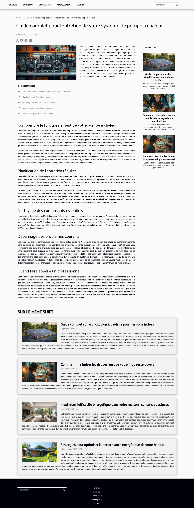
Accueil (19, 18)
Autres (81, 5)
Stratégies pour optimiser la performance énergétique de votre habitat (112, 444)
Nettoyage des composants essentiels (39, 102)
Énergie (13, 5)
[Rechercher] (166, 4)
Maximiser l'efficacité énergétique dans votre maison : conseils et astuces (115, 404)
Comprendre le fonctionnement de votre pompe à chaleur (46, 91)
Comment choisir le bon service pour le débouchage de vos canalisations (159, 118)
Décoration (45, 5)
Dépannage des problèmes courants (38, 108)
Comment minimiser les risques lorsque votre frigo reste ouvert (159, 157)
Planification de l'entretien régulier (37, 97)
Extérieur (28, 5)
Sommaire (28, 86)
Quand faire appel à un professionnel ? (38, 113)
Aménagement (64, 5)
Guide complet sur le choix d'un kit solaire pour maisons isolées (159, 77)
